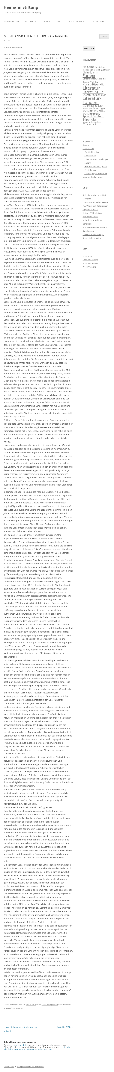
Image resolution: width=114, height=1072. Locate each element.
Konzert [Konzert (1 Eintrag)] (86, 82)
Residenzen (30, 21)
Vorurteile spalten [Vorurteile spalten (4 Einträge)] (92, 121)
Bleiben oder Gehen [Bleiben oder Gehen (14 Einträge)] (96, 70)
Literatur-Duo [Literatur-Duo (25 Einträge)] (93, 92)
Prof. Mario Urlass (90, 216)
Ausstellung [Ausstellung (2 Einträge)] (100, 67)
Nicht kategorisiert (50, 1004)
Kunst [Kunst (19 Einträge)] (93, 81)
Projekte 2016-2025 (76, 21)
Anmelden (87, 256)
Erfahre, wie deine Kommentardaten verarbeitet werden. (38, 1048)
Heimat (19, 1008)
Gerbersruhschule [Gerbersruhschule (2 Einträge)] (91, 79)
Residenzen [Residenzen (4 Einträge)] (99, 108)
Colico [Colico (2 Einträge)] (96, 73)
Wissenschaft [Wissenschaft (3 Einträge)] (89, 124)
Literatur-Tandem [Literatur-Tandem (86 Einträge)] (92, 100)
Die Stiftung (98, 21)
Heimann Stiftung (21, 7)
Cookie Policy (90, 155)
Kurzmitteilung (11, 21)
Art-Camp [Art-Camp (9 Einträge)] (88, 67)
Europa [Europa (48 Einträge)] (89, 75)
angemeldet (20, 1045)
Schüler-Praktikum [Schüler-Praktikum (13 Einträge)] (95, 111)
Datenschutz (88, 148)
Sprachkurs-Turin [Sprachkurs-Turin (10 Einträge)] (93, 116)
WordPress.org (89, 266)
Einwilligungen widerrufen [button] (95, 173)
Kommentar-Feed (90, 263)
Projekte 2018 (65, 1027)
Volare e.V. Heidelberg (92, 213)
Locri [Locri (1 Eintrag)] (85, 106)
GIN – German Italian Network (96, 202)
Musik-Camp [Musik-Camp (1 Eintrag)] (87, 108)
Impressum (88, 141)
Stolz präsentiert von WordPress (30, 1066)
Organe (86, 145)
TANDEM (46, 21)
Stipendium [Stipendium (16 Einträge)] (91, 119)
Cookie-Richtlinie (91, 152)
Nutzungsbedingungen (93, 177)
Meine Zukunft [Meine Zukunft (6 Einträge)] (95, 105)
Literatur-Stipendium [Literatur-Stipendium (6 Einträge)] (94, 95)
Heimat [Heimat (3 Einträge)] (102, 78)
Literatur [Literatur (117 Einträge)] (91, 88)
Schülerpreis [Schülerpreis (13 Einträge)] (91, 114)
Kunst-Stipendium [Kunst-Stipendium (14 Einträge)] (95, 84)
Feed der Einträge (90, 259)
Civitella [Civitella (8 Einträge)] (88, 72)
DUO (59, 21)
